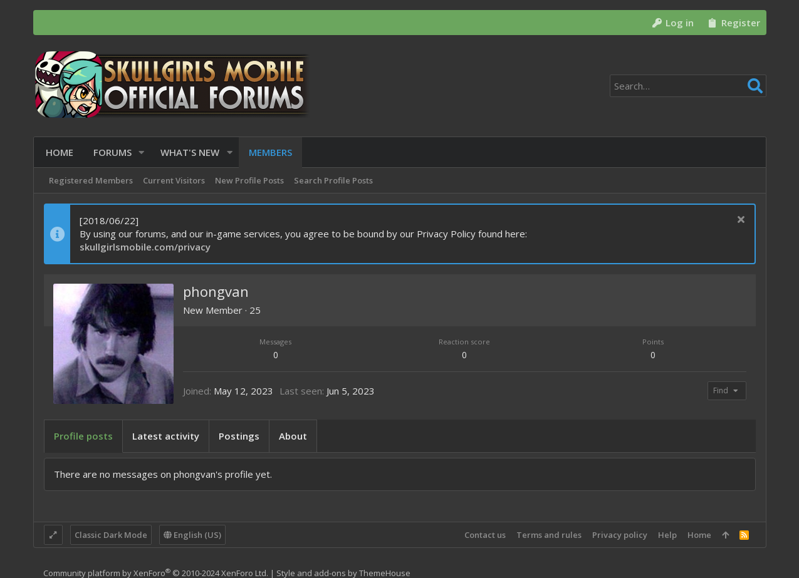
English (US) (192, 534)
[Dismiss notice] (739, 220)
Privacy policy (619, 534)
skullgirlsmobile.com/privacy (145, 246)
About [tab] (293, 436)
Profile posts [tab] (83, 436)
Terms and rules (549, 534)
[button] (140, 152)
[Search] (688, 85)
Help (667, 534)
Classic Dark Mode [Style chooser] (111, 534)
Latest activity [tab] (165, 436)
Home (699, 534)
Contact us (485, 534)
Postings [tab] (239, 436)
